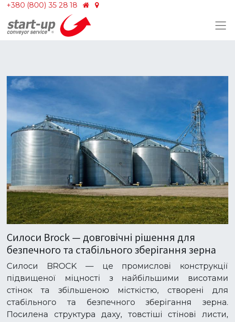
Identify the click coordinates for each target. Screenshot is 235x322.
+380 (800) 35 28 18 (42, 5)
